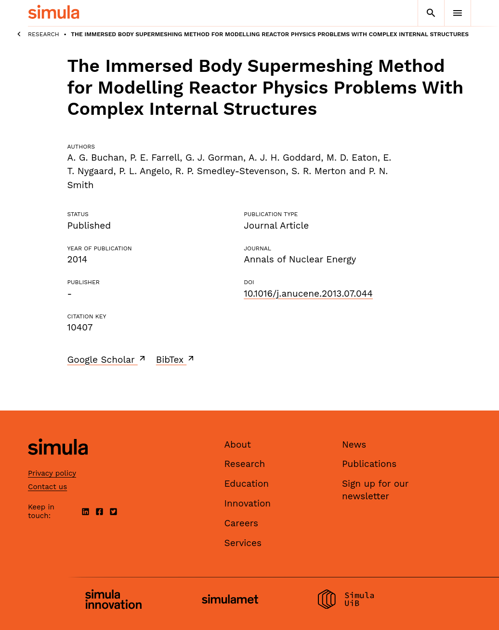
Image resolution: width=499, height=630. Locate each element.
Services (243, 542)
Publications (369, 463)
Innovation (247, 503)
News (354, 444)
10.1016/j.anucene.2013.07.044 (308, 293)
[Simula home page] (58, 462)
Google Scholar (107, 359)
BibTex (176, 359)
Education (246, 483)
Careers (241, 523)
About (237, 444)
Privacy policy (52, 473)
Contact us (47, 486)
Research (43, 34)
